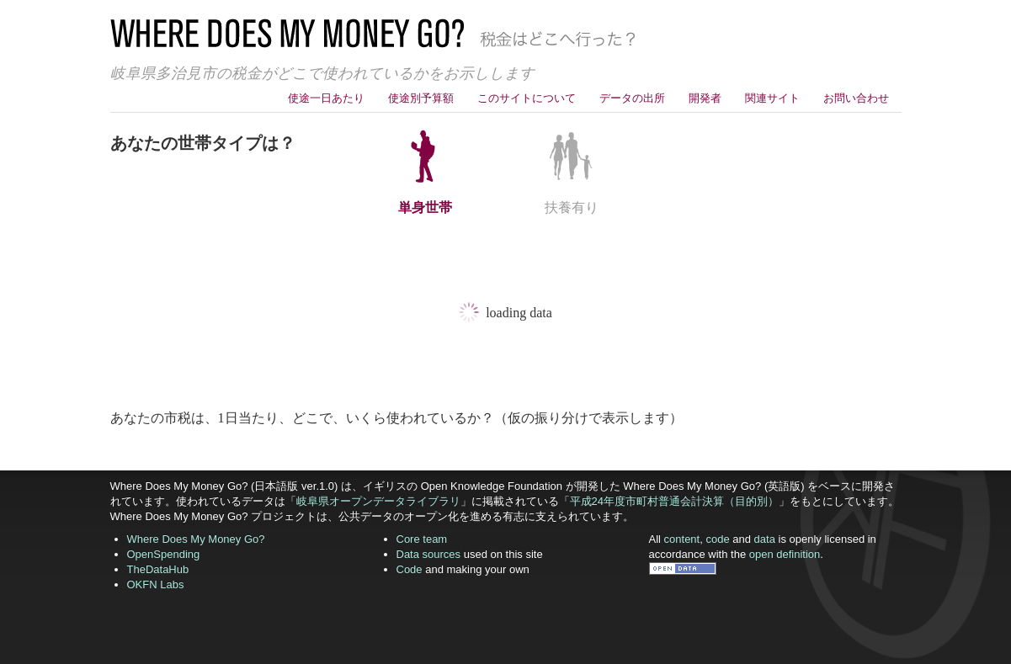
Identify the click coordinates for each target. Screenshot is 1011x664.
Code (409, 569)
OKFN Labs (155, 584)
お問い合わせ (856, 98)
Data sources (428, 554)
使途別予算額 (421, 98)
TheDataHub (158, 569)
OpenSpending (163, 554)
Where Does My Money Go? (196, 539)
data (764, 539)
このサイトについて (526, 98)
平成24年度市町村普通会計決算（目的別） (674, 501)
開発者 (705, 98)
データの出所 (632, 98)
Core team (422, 539)
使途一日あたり (326, 98)
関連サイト (772, 98)
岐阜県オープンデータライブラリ (378, 501)
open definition (785, 554)
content (682, 539)
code (717, 539)
